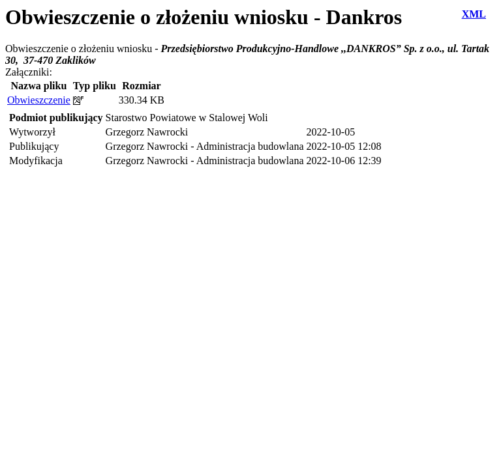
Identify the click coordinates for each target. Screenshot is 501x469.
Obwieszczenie (38, 100)
